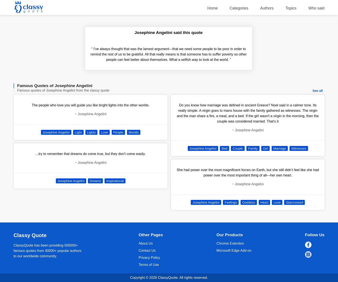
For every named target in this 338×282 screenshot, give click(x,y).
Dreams (95, 181)
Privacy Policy (149, 257)
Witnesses (298, 148)
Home (212, 8)
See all (318, 90)
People (118, 132)
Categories (239, 8)
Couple (238, 148)
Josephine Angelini (56, 132)
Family (253, 148)
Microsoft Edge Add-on (233, 250)
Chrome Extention (230, 243)
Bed (224, 148)
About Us (146, 243)
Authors (267, 8)
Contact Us (147, 250)
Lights (91, 132)
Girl (265, 148)
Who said (316, 8)
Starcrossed (294, 202)
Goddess (248, 202)
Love (104, 132)
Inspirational (115, 181)
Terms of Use (149, 265)
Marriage (279, 148)
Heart (264, 202)
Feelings (231, 202)
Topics (290, 8)
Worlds (134, 132)
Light (78, 132)
